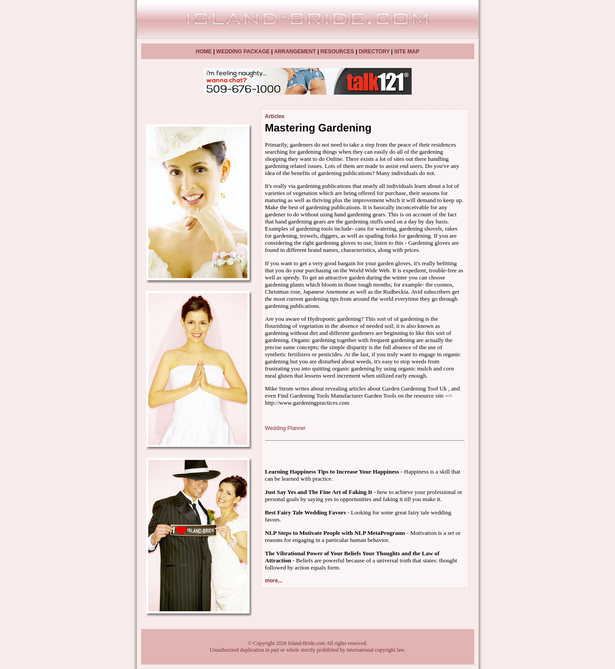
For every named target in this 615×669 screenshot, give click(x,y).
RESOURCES (337, 51)
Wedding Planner (285, 428)
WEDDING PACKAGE (243, 51)
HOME (204, 51)
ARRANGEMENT (295, 51)
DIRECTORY (374, 51)
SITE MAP (406, 51)
